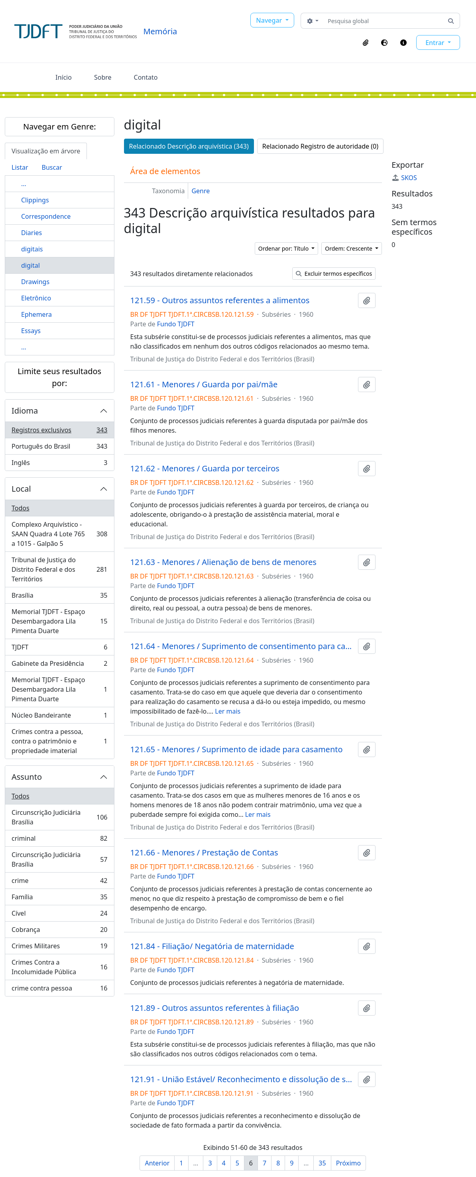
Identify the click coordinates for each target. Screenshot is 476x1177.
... (23, 183)
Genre (200, 190)
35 (322, 1163)
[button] (365, 42)
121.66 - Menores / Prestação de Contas (204, 852)
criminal (59, 840)
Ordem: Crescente (349, 248)
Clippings (35, 200)
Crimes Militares (59, 947)
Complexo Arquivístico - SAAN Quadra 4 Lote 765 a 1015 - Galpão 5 (59, 534)
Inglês (59, 464)
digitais (32, 249)
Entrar (435, 42)
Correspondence (46, 216)
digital (30, 265)
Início (63, 77)
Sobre (103, 77)
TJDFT (59, 648)
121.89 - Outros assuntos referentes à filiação (214, 1008)
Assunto (27, 776)
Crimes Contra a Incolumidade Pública (59, 967)
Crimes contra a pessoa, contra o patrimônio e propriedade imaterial (59, 741)
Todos (21, 508)
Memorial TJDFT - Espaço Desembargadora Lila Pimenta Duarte (59, 621)
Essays (31, 330)
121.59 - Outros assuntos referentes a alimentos (220, 300)
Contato (146, 77)
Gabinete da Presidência (59, 665)
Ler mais (227, 711)
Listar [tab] (20, 167)
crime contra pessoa (59, 989)
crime (59, 882)
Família (59, 898)
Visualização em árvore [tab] (46, 151)
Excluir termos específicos (334, 273)
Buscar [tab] (52, 167)
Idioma (25, 410)
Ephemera (36, 314)
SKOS (404, 177)
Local (21, 488)
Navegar (269, 20)
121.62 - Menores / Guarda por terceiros (204, 468)
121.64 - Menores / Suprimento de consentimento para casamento (242, 646)
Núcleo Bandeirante (59, 717)
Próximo (348, 1163)
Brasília (59, 597)
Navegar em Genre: (59, 126)
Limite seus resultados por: (59, 377)
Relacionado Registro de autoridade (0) (320, 146)
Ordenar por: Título (284, 248)
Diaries (31, 232)
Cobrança (59, 931)
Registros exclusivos (59, 431)
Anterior (157, 1163)
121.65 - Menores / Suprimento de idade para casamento (236, 749)
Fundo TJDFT (176, 324)
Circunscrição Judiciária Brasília (59, 817)
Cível (59, 915)
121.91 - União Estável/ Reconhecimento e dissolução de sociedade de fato (242, 1079)
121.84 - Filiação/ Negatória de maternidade (212, 946)
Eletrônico (36, 298)
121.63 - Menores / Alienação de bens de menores (223, 562)
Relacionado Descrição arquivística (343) (189, 146)
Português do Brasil (59, 448)
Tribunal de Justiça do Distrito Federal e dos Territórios (59, 569)
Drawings (35, 281)
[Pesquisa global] (383, 21)
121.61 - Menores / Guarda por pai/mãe (204, 384)
